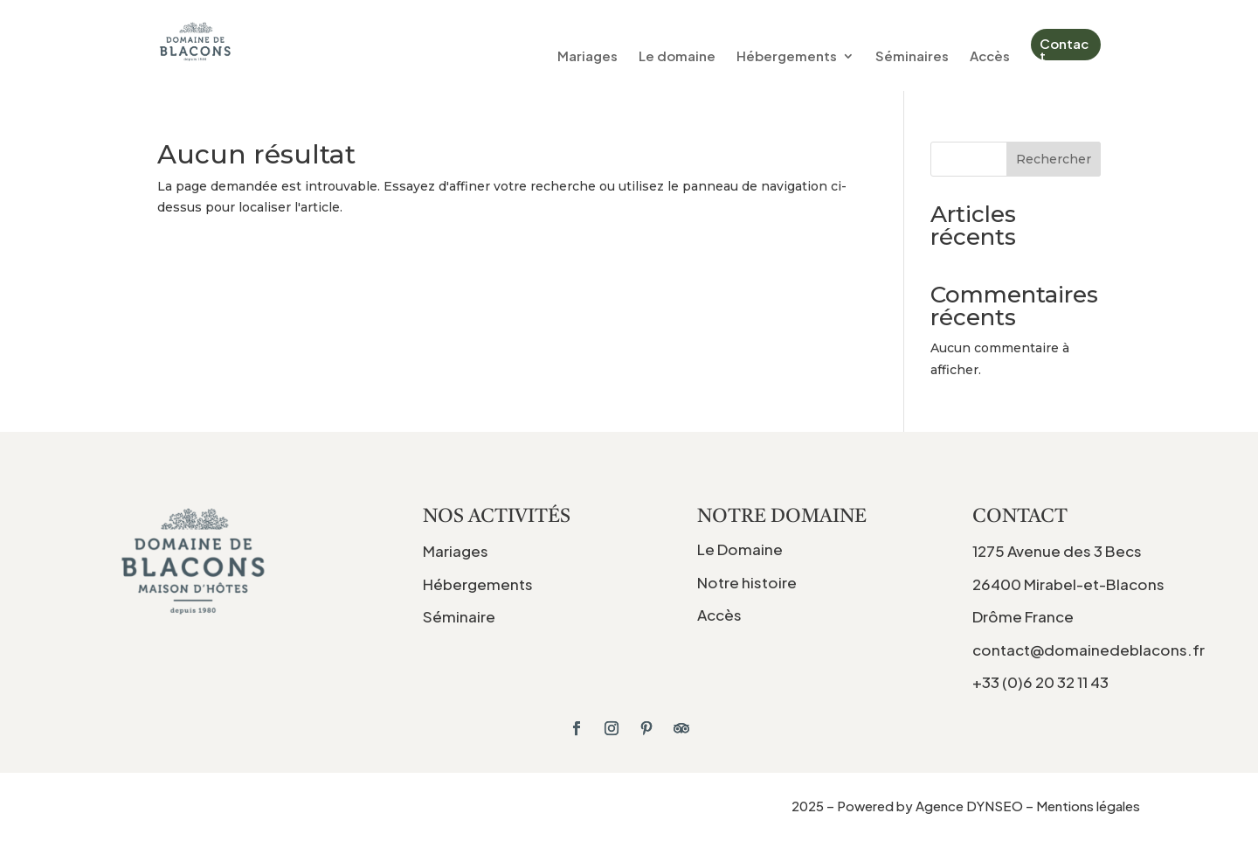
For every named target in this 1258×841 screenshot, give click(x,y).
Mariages (587, 57)
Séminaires (912, 57)
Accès (990, 57)
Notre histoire (747, 582)
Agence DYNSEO (971, 805)
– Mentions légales (1083, 805)
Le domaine (677, 57)
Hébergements (786, 57)
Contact (1064, 49)
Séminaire (459, 616)
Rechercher (1053, 159)
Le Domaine (740, 549)
